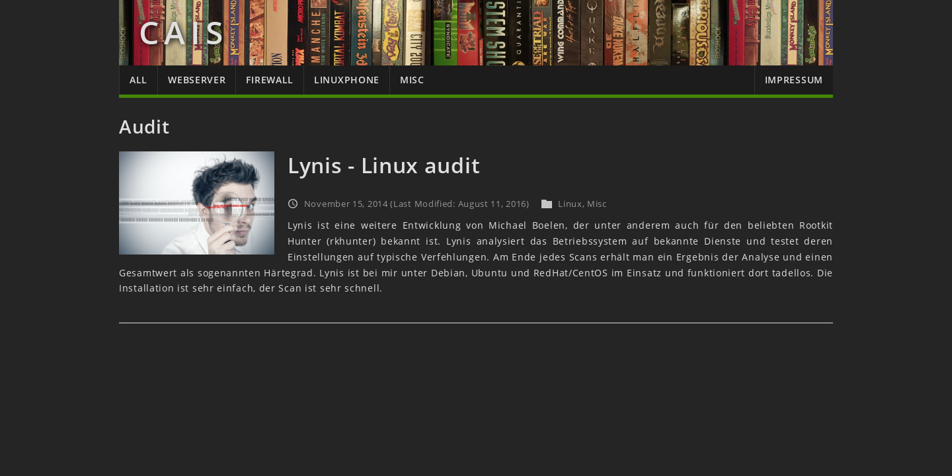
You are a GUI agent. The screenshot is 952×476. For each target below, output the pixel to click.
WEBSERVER (196, 79)
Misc (597, 204)
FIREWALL (270, 79)
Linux (570, 204)
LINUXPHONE (346, 79)
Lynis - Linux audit (384, 165)
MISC (412, 79)
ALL (138, 79)
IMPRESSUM (794, 79)
